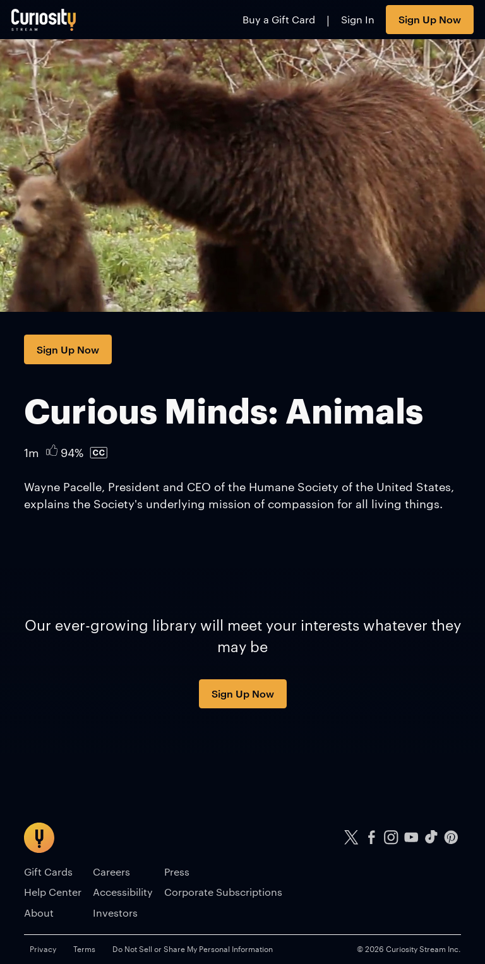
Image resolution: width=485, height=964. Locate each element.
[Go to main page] (44, 19)
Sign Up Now (429, 19)
